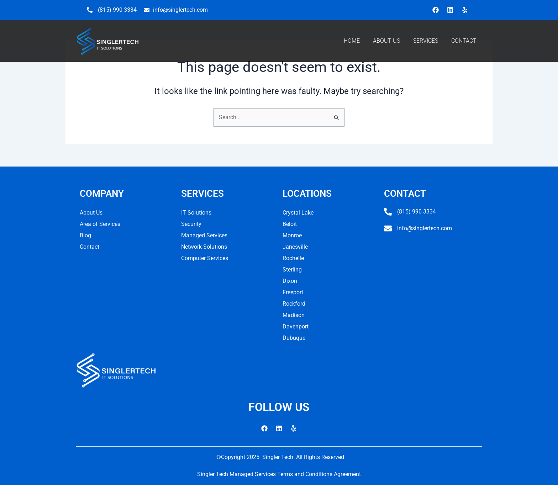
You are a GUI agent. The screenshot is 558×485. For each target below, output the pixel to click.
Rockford (294, 303)
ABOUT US (386, 40)
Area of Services (100, 224)
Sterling (292, 269)
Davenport (296, 326)
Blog (85, 235)
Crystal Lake (298, 212)
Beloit (290, 224)
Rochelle (293, 258)
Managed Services (204, 235)
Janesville (295, 246)
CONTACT (464, 40)
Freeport (293, 292)
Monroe (292, 235)
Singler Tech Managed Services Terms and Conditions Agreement (279, 474)
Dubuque (294, 337)
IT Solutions (196, 212)
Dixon (290, 281)
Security (191, 224)
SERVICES (425, 40)
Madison (294, 315)
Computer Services (204, 258)
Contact (89, 246)
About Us (91, 212)
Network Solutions (204, 246)
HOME (352, 40)
